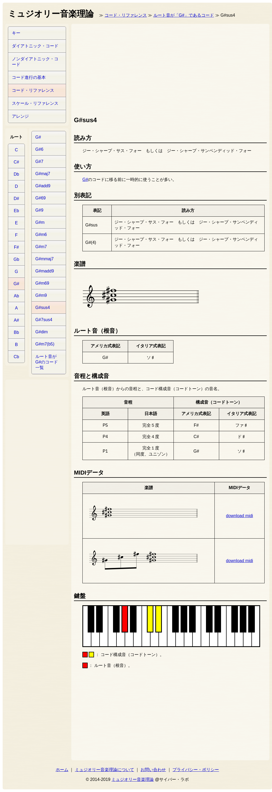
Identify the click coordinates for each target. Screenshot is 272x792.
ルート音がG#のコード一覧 (46, 362)
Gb (16, 259)
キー (16, 33)
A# (16, 320)
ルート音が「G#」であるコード (183, 15)
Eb (16, 210)
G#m (40, 222)
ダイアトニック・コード (35, 46)
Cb (16, 356)
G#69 (40, 198)
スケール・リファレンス (35, 103)
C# (16, 162)
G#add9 (42, 186)
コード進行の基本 (29, 77)
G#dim (41, 332)
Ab (16, 296)
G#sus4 (42, 307)
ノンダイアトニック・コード (35, 62)
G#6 (39, 149)
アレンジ (20, 116)
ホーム (62, 769)
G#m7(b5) (44, 344)
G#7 (39, 161)
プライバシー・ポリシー (195, 769)
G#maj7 (42, 173)
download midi (239, 515)
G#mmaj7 (44, 259)
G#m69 (42, 283)
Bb (16, 332)
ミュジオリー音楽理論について (104, 769)
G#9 (39, 210)
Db (16, 174)
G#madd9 (44, 271)
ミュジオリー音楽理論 (132, 779)
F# (16, 247)
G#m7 (41, 246)
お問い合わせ (153, 769)
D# (16, 198)
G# (85, 179)
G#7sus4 (43, 319)
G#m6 (41, 234)
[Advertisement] (154, 69)
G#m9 (41, 295)
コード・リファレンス (126, 15)
